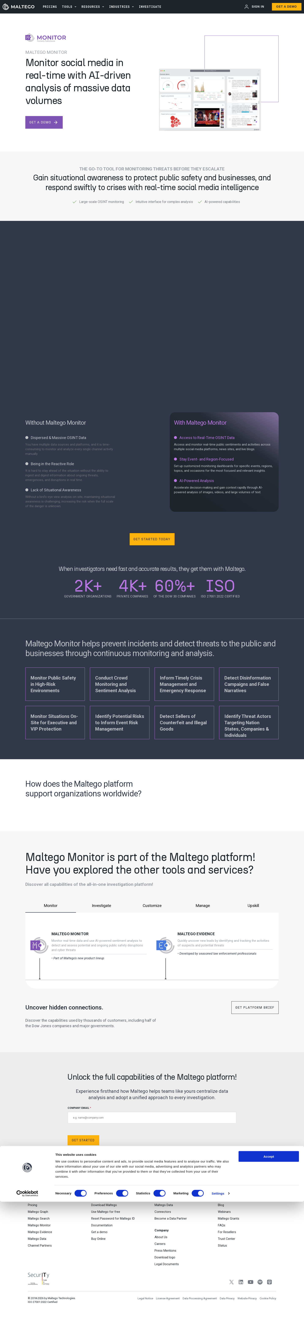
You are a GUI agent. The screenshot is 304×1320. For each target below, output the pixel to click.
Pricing (32, 1207)
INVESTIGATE (150, 7)
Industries (119, 7)
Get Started (84, 1141)
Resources (90, 7)
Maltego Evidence (196, 934)
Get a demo (99, 1234)
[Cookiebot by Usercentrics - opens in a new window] (27, 1312)
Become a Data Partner (171, 1221)
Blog (221, 1207)
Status (222, 1248)
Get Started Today (151, 539)
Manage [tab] (202, 905)
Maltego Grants (228, 1221)
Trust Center (226, 1241)
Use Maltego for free (105, 1214)
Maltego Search (39, 1221)
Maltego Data (37, 1241)
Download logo (165, 1260)
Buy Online (98, 1241)
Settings (218, 1311)
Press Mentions (165, 1253)
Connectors (163, 1214)
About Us (161, 1240)
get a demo (43, 122)
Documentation (102, 1228)
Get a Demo (286, 6)
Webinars (224, 1214)
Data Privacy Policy (195, 1161)
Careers (160, 1246)
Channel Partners (40, 1248)
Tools (67, 7)
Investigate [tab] (101, 905)
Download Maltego (104, 1207)
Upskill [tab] (253, 905)
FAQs (221, 1228)
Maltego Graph (38, 1214)
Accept (268, 1274)
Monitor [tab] (50, 905)
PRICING (50, 7)
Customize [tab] (152, 905)
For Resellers (227, 1234)
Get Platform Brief (254, 1007)
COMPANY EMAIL (152, 1115)
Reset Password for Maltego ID (113, 1221)
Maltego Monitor (70, 934)
